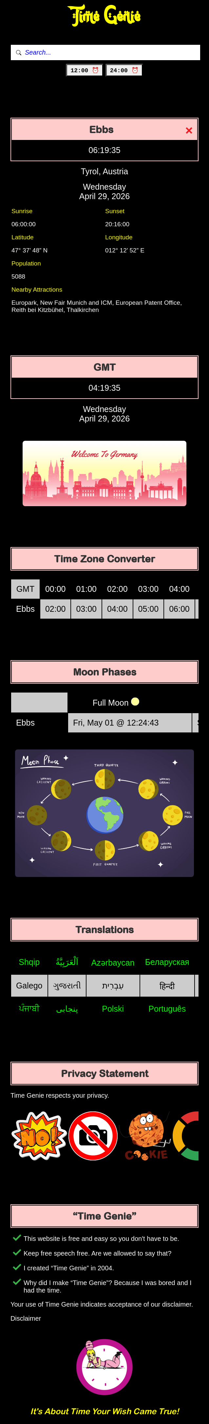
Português (167, 1008)
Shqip (29, 962)
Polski (113, 1008)
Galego (29, 985)
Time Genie (104, 16)
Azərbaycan (113, 962)
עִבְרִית (113, 985)
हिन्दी (167, 986)
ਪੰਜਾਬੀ (29, 1008)
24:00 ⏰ (124, 70)
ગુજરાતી (67, 985)
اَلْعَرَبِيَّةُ (67, 962)
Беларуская (167, 962)
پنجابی (67, 1008)
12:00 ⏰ (84, 70)
